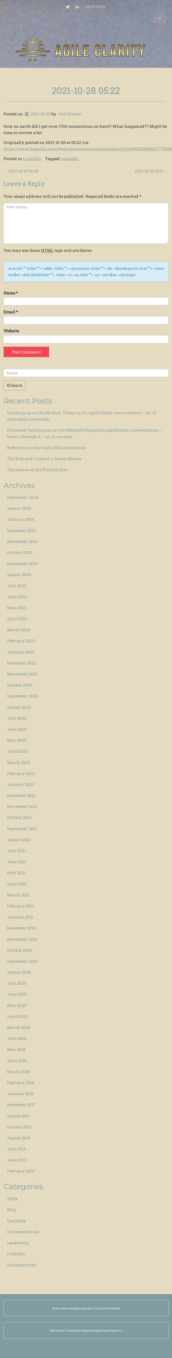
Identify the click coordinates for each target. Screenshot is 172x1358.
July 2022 (16, 718)
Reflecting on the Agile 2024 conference (46, 447)
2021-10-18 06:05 (20, 171)
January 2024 (20, 519)
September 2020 (22, 961)
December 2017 (21, 1104)
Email (10, 312)
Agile (12, 1198)
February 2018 (20, 1082)
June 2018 (16, 1038)
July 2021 (16, 850)
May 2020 (16, 1005)
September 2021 (22, 828)
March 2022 (18, 762)
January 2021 (20, 917)
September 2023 (22, 563)
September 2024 (22, 497)
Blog (11, 1209)
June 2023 (17, 596)
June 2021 (16, 861)
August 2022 (19, 707)
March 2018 (18, 1071)
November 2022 (22, 674)
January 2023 (20, 652)
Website (11, 331)
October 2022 (19, 685)
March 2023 (18, 629)
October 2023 (19, 552)
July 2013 (16, 1149)
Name (10, 293)
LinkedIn (32, 158)
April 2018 (17, 1060)
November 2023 (22, 541)
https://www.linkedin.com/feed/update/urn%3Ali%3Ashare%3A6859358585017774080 (87, 148)
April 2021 (17, 884)
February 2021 (20, 906)
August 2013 (18, 1138)
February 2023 (21, 640)
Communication (23, 1231)
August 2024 (19, 508)
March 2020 (18, 1027)
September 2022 (22, 696)
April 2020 (17, 1016)
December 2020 (21, 928)
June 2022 (17, 729)
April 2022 (17, 751)
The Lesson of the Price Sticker (37, 469)
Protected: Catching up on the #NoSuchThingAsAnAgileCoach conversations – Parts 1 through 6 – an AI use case (84, 433)
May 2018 (16, 1049)
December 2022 (21, 663)
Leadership (18, 1242)
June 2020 (17, 994)
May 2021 (16, 872)
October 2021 (19, 817)
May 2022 (16, 740)
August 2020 (19, 972)
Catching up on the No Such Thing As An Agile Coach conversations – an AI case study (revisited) (81, 416)
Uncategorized (21, 1264)
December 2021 (21, 795)
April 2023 (17, 618)
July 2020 (16, 983)
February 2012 (20, 1171)
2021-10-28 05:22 (86, 90)
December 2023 (21, 530)
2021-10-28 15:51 (151, 171)
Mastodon (95, 7)
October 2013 (19, 1127)
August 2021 (18, 839)
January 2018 (20, 1093)
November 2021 (22, 806)
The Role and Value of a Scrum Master (44, 458)
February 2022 (21, 773)
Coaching (16, 1220)
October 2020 (19, 950)
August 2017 (18, 1116)
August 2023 (19, 574)
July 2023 (16, 585)
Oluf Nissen (69, 114)
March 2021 (18, 895)
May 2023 (16, 607)
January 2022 (20, 784)
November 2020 (22, 939)
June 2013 (16, 1160)
